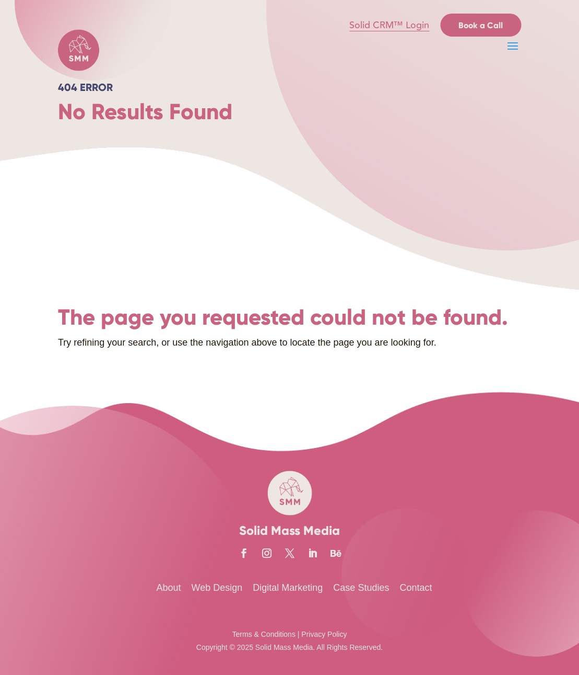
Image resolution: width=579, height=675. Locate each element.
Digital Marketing (288, 587)
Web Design (217, 587)
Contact (415, 587)
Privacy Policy (324, 634)
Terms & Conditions (264, 634)
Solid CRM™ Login (389, 25)
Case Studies (361, 587)
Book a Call (480, 25)
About (169, 587)
